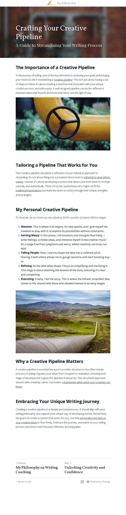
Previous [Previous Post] (21, 463)
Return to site (23, 481)
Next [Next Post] (68, 463)
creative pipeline (63, 79)
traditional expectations (29, 190)
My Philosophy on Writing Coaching (37, 469)
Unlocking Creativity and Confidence (85, 469)
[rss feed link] (82, 481)
